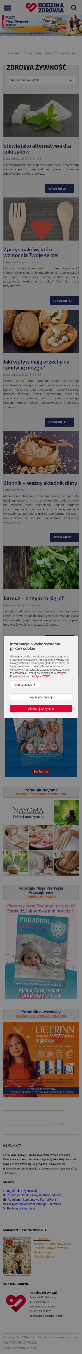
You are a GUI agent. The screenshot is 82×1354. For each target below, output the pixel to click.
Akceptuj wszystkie (41, 709)
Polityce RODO (40, 676)
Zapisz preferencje (41, 697)
